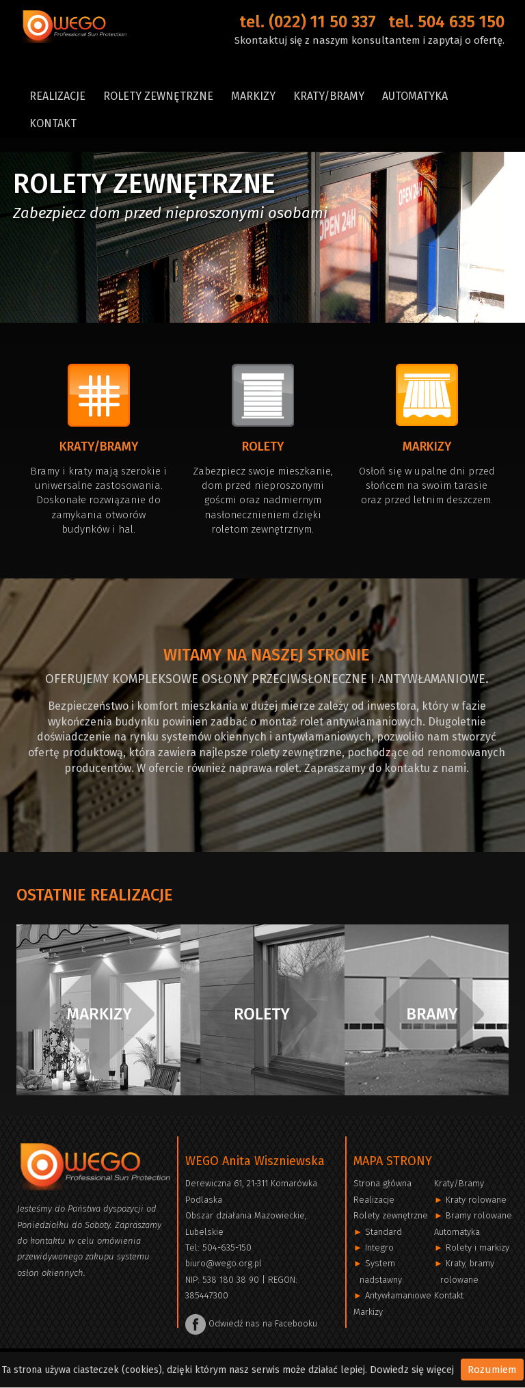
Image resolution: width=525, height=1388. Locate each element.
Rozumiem (492, 1369)
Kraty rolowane (476, 1200)
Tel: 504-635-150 (218, 1247)
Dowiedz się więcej (412, 1369)
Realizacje (57, 96)
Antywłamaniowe (398, 1295)
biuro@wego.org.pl (223, 1263)
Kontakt (53, 123)
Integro (379, 1247)
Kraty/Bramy (328, 96)
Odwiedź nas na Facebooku (251, 1323)
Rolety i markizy (477, 1247)
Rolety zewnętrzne (158, 96)
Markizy (253, 96)
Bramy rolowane (479, 1215)
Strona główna (382, 1183)
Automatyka (415, 96)
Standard (383, 1232)
